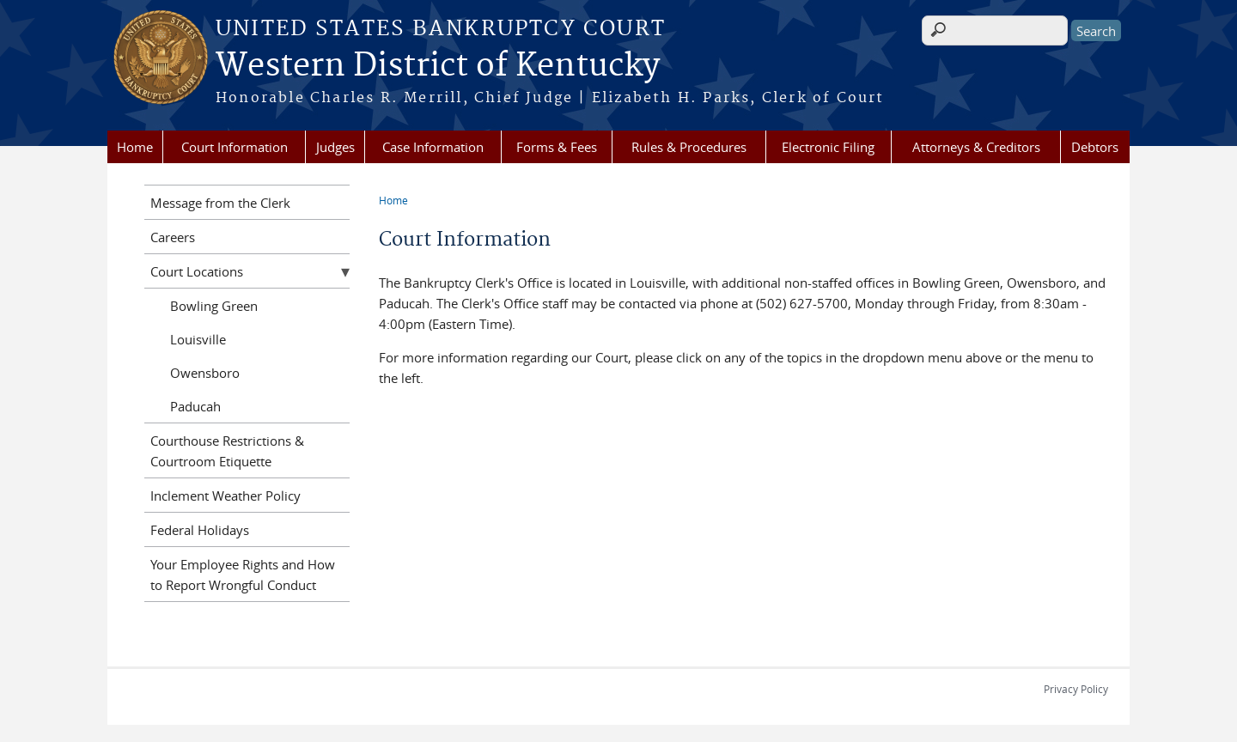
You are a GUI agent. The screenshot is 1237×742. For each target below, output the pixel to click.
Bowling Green (214, 305)
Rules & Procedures (688, 146)
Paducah (195, 406)
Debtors (1094, 146)
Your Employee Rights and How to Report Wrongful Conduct (242, 574)
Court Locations (196, 271)
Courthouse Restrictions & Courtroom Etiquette (227, 451)
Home (135, 146)
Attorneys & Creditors (976, 146)
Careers (172, 237)
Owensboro (205, 372)
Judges (335, 146)
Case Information (433, 146)
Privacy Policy (1076, 689)
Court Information (234, 146)
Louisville (198, 339)
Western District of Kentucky (438, 66)
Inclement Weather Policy (225, 495)
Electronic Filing (828, 146)
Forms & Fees (556, 146)
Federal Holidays (199, 529)
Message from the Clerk (220, 202)
